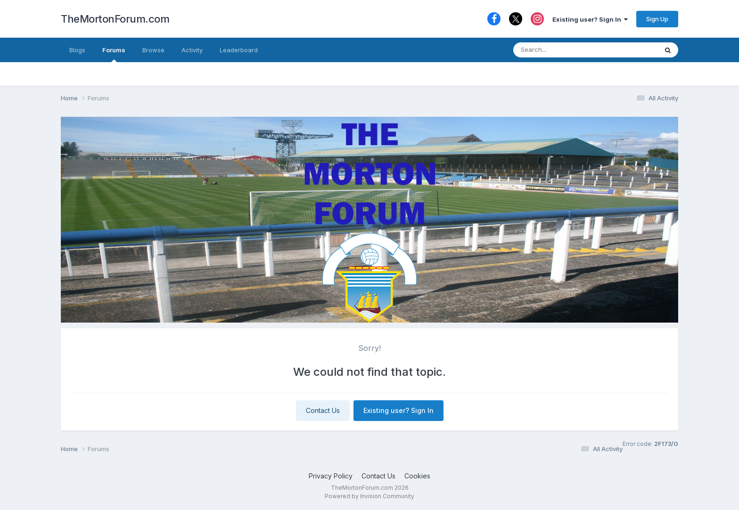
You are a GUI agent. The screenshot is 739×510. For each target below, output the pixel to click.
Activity (192, 50)
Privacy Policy (331, 476)
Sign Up (657, 19)
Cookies (417, 476)
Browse (153, 50)
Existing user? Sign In (590, 19)
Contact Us (323, 410)
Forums (113, 54)
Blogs (77, 50)
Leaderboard (239, 50)
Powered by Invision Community (369, 496)
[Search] (566, 49)
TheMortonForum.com (115, 19)
